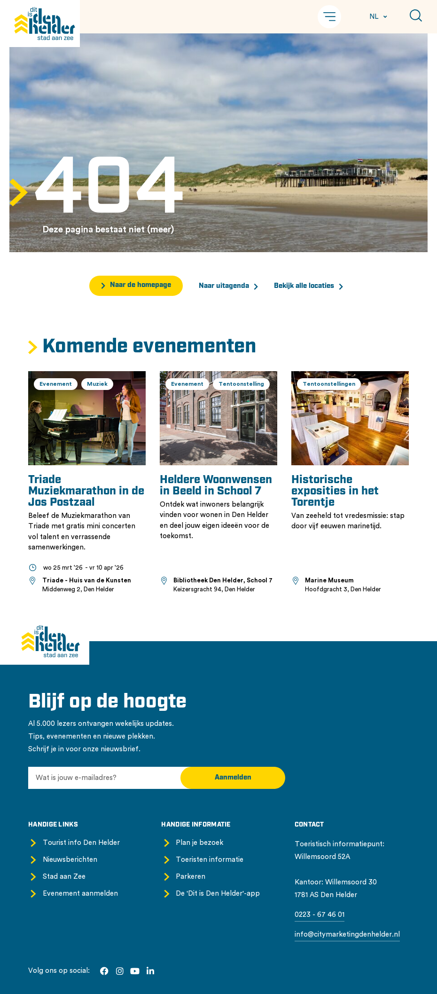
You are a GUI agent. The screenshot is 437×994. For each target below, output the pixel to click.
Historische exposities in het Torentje (335, 492)
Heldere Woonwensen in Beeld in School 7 (216, 486)
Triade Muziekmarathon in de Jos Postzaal (86, 492)
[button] (329, 16)
